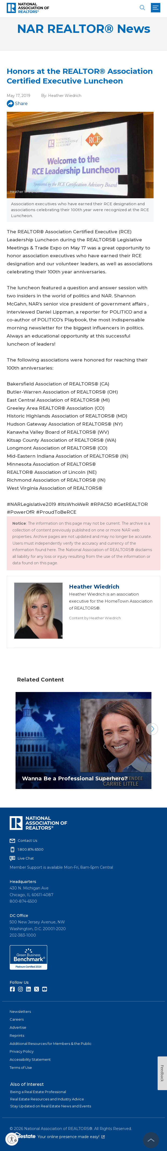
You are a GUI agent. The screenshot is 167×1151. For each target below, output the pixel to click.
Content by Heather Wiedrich (95, 618)
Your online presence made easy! (71, 1136)
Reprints (17, 1035)
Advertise (18, 1027)
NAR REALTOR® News (83, 29)
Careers (17, 1019)
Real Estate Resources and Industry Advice (47, 1099)
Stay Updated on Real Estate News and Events (50, 1106)
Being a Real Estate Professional (38, 1092)
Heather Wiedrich (64, 95)
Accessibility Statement (30, 1059)
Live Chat (26, 858)
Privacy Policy (22, 1051)
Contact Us (27, 840)
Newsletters (20, 1011)
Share (17, 103)
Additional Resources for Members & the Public (51, 1043)
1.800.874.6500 (30, 849)
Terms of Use (21, 1067)
